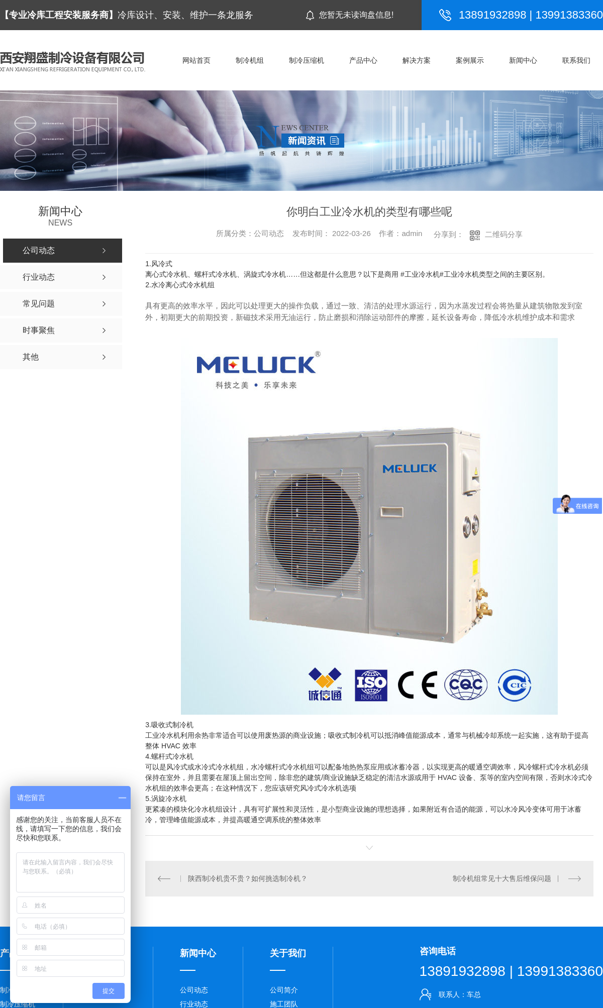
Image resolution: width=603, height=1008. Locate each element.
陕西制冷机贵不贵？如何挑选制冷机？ (248, 878)
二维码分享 (504, 234)
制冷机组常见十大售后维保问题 (502, 878)
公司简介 (284, 990)
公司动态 (194, 990)
